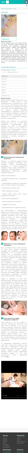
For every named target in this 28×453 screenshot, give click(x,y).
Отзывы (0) (4, 78)
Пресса (4, 443)
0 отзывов (12, 70)
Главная (3, 8)
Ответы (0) (3, 84)
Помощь (19, 438)
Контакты (5, 441)
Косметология (9, 8)
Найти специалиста (21, 441)
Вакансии (5, 440)
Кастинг (18, 440)
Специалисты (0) (5, 95)
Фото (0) (3, 87)
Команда (5, 438)
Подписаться (5, 39)
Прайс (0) (3, 92)
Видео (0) (3, 90)
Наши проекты (6, 447)
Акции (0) (3, 81)
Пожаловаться (20, 443)
